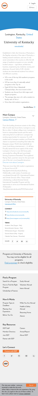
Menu (31, 7)
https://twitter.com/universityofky (15, 215)
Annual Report (25, 332)
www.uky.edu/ (19, 46)
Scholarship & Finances (10, 291)
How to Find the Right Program (10, 286)
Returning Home (25, 312)
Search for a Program (10, 281)
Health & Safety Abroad (25, 307)
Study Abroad (24, 281)
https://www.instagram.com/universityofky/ (18, 218)
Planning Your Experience (7, 310)
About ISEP (24, 335)
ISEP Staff (6, 328)
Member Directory (9, 332)
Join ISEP (6, 335)
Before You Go (8, 315)
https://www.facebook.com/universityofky (18, 211)
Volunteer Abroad (26, 285)
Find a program (11, 262)
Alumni (22, 316)
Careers (22, 328)
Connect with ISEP (11, 351)
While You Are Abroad (27, 303)
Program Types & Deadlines (8, 304)
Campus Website (9, 120)
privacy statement (24, 394)
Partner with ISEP (8, 339)
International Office (10, 204)
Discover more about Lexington (13, 162)
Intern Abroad (24, 288)
